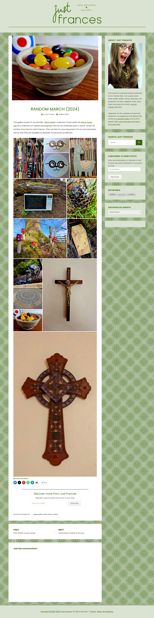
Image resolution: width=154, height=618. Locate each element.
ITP (140, 116)
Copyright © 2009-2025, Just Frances (56, 612)
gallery (40, 514)
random (55, 514)
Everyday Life (25, 514)
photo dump (49, 122)
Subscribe (74, 503)
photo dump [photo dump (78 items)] (122, 194)
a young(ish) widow (122, 119)
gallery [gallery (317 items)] (113, 194)
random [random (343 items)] (131, 194)
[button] (28, 158)
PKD (134, 116)
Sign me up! (115, 177)
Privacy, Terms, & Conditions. (101, 612)
